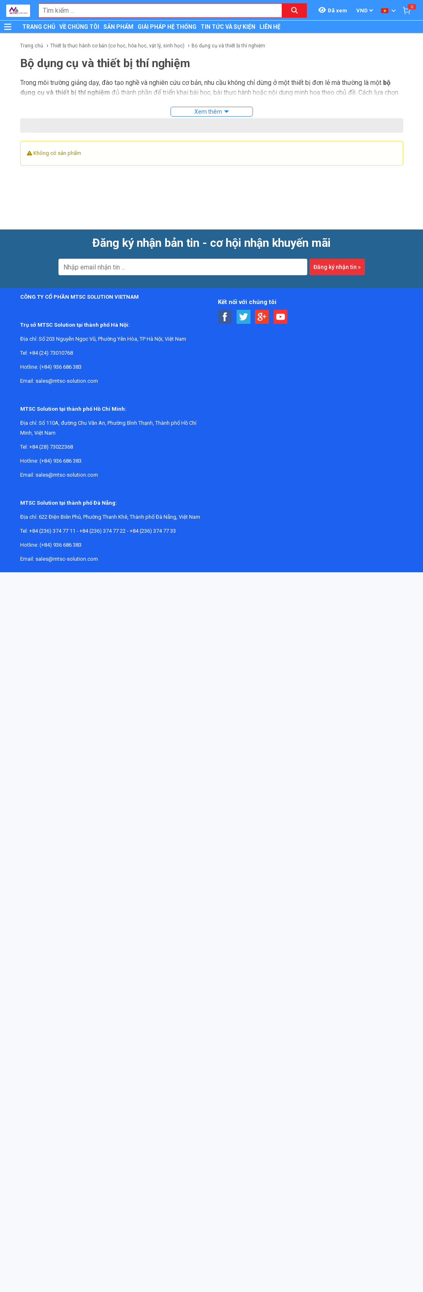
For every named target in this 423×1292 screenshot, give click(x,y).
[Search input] (155, 10)
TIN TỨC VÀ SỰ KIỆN (228, 26)
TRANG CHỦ (38, 26)
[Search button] (294, 10)
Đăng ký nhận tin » (337, 267)
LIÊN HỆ (269, 26)
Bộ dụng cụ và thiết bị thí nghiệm (228, 46)
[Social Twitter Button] (243, 317)
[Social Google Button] (262, 317)
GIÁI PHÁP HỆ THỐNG (167, 26)
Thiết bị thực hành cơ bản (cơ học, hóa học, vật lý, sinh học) (117, 46)
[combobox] (155, 10)
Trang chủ (31, 46)
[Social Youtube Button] (280, 317)
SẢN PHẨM (118, 26)
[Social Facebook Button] (225, 317)
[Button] (8, 27)
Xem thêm (208, 111)
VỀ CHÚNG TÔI (79, 26)
